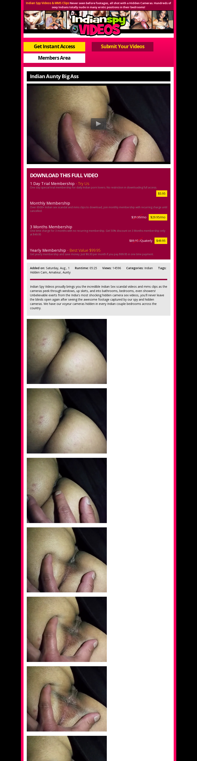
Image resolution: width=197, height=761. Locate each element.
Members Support (121, 724)
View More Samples (131, 670)
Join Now (67, 724)
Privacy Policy (82, 730)
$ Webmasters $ (148, 724)
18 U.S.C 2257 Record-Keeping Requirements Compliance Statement (98, 736)
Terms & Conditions (110, 730)
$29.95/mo (157, 200)
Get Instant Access (46, 41)
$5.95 (161, 176)
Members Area (151, 41)
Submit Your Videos (98, 41)
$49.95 (160, 223)
